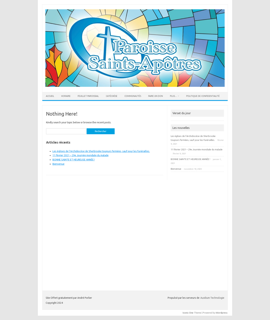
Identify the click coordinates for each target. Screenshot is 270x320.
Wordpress (222, 312)
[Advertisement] (197, 229)
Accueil (50, 96)
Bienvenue (58, 164)
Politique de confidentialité (203, 96)
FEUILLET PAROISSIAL (88, 96)
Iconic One (188, 312)
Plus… (173, 96)
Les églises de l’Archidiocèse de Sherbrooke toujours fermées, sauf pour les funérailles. (101, 151)
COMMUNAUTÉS (132, 96)
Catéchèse (111, 96)
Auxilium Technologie (212, 297)
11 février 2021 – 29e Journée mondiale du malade (80, 155)
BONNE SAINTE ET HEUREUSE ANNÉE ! (73, 159)
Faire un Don (155, 96)
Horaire (66, 96)
